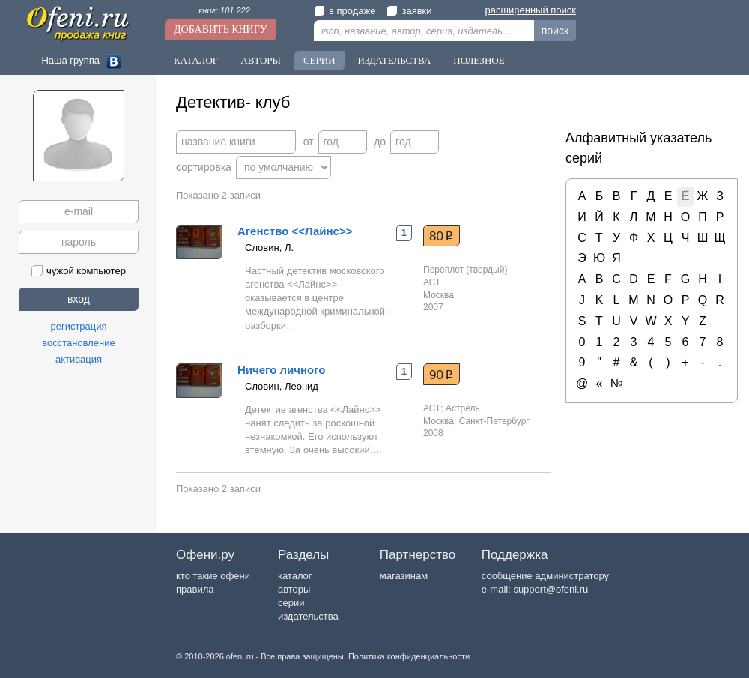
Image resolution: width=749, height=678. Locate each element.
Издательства (394, 60)
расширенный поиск (530, 10)
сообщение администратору (545, 575)
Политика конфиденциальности (409, 656)
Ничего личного (281, 369)
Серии (319, 60)
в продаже (344, 10)
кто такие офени (213, 575)
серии (291, 602)
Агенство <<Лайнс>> (294, 231)
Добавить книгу (220, 29)
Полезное (478, 60)
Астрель (463, 408)
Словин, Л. (269, 247)
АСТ (431, 282)
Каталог (196, 60)
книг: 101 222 (224, 10)
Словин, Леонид (281, 386)
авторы (294, 589)
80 (441, 235)
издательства (308, 616)
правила (194, 589)
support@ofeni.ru (550, 589)
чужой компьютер (78, 270)
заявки (408, 10)
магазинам (404, 575)
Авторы (260, 60)
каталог (295, 575)
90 (441, 374)
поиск (555, 31)
